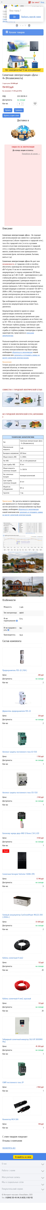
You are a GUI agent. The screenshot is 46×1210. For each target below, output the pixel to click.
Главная (6, 11)
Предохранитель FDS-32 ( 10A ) (14, 670)
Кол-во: (5, 103)
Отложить (35, 104)
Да (14, 16)
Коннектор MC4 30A (10, 1119)
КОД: (4, 96)
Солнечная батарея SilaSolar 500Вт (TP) (18, 874)
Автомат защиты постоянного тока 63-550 (19, 752)
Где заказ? (33, 2)
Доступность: (7, 100)
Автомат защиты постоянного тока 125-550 (20, 792)
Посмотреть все (8, 1148)
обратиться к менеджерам (22, 352)
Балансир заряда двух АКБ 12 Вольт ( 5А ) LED (20, 833)
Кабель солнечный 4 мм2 (12, 958)
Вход (42, 2)
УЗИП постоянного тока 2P (13, 1082)
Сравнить (18, 110)
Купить (8, 110)
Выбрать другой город (31, 16)
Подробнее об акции (30, 154)
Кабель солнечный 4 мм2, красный (16, 998)
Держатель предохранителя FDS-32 (16, 711)
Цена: (4, 675)
